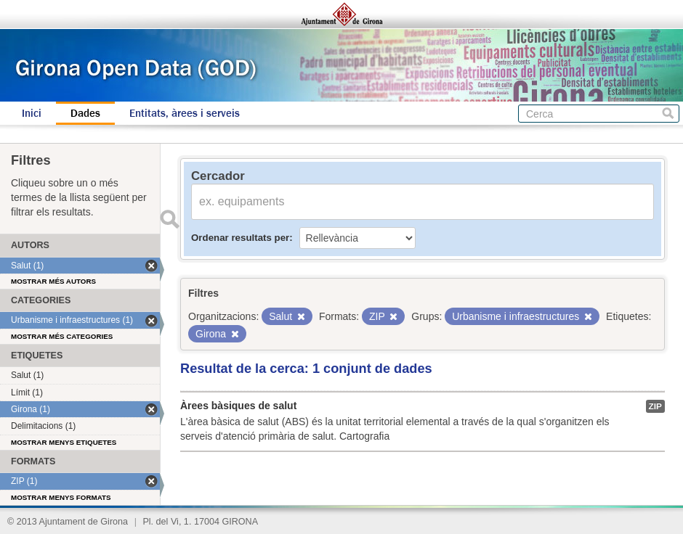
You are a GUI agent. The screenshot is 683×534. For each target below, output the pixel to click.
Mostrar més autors (53, 281)
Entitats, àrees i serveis (184, 113)
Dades (85, 113)
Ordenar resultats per (240, 237)
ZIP (655, 406)
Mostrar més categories (62, 336)
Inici (31, 113)
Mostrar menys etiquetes (63, 442)
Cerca (668, 113)
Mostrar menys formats (61, 497)
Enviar (169, 219)
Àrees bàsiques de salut (238, 405)
